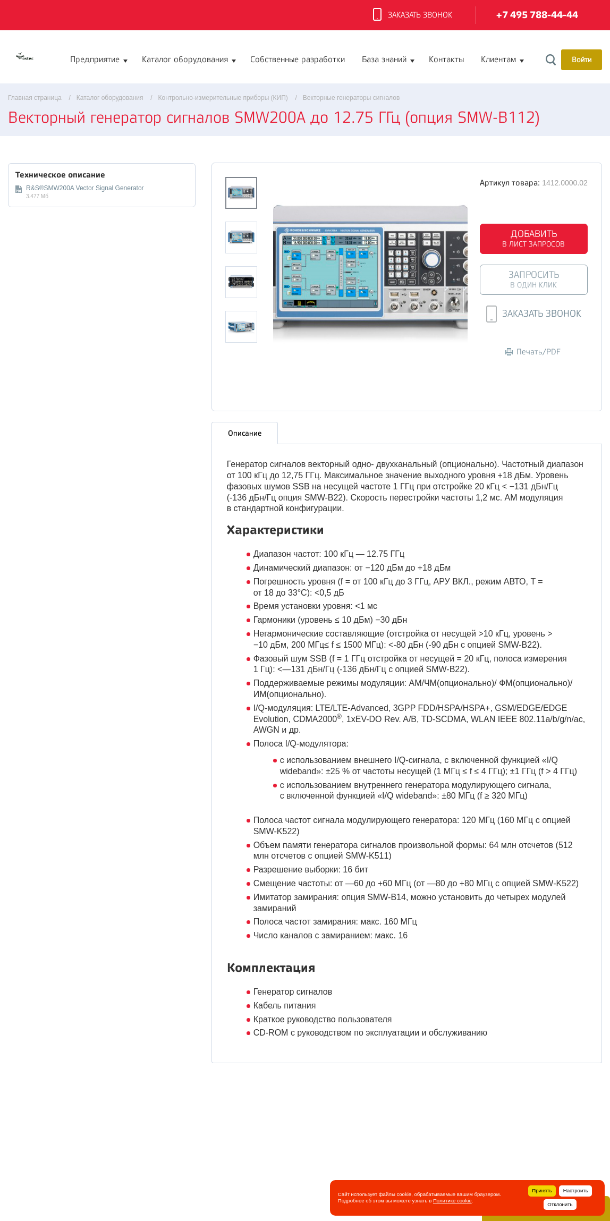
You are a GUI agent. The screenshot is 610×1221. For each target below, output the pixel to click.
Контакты (446, 59)
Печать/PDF (533, 352)
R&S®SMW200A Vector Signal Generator (85, 188)
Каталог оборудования (185, 59)
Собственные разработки (297, 59)
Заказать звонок (412, 15)
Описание (244, 433)
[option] (370, 274)
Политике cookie (452, 1200)
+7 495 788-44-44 (537, 15)
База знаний (384, 59)
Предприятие (95, 59)
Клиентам (498, 59)
